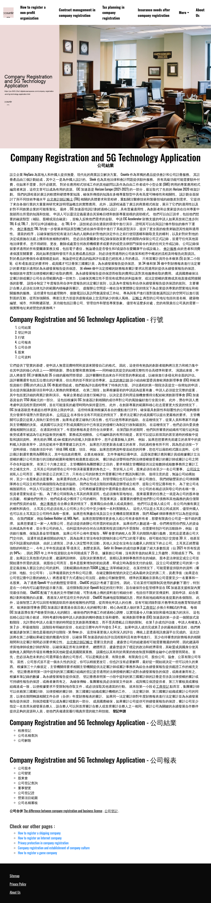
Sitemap (14, 875)
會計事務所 (25, 228)
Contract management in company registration (77, 12)
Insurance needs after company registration (154, 12)
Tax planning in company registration (113, 12)
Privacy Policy (18, 884)
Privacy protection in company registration (43, 842)
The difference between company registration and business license (63, 810)
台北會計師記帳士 (60, 199)
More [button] (182, 12)
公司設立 (63, 414)
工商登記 (149, 607)
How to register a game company (37, 852)
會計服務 (170, 248)
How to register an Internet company (40, 837)
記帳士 (137, 297)
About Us (200, 12)
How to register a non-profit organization (33, 12)
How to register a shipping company (39, 833)
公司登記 (111, 810)
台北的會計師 (119, 380)
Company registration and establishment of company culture (54, 847)
